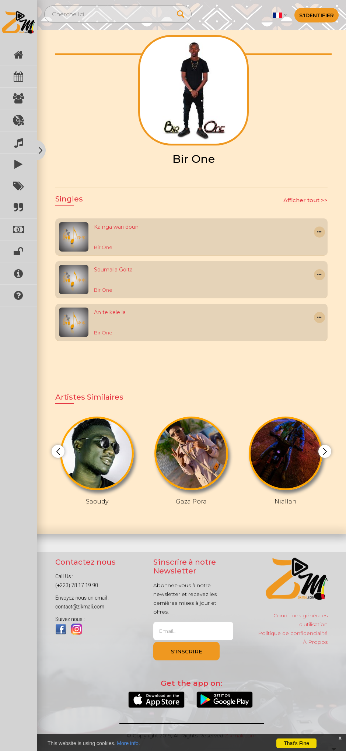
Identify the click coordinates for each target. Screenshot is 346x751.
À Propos (315, 642)
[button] (280, 14)
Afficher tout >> (305, 200)
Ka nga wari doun (116, 227)
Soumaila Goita (113, 269)
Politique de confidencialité (293, 633)
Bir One (103, 247)
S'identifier (316, 15)
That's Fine (296, 743)
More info (127, 743)
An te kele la (110, 312)
